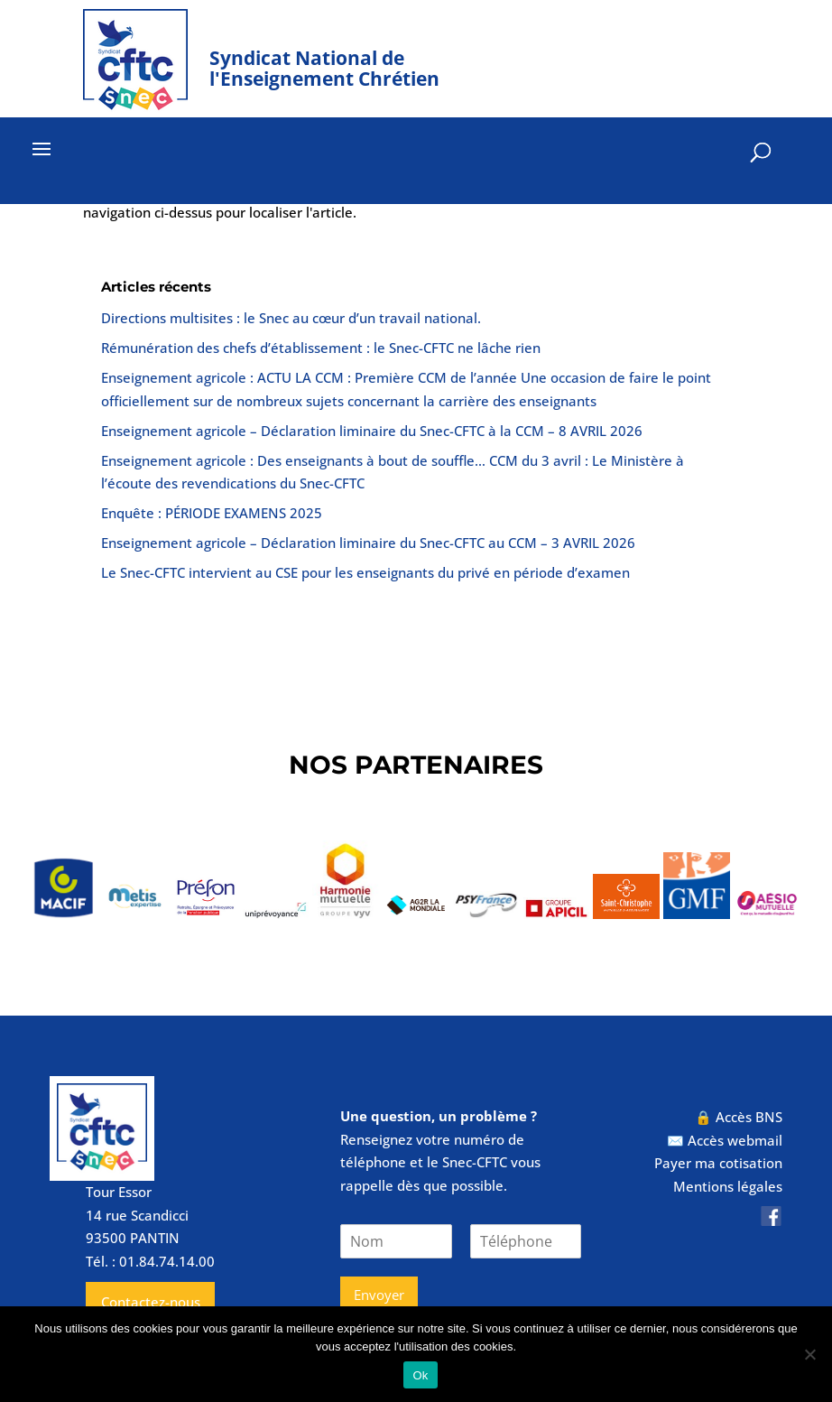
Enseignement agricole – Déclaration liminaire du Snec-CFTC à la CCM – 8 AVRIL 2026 (371, 431)
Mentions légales (727, 1186)
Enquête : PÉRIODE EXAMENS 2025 (211, 513)
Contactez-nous (150, 1302)
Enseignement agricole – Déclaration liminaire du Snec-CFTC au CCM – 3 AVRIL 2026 (368, 543)
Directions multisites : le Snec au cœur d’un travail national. (291, 318)
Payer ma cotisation (718, 1163)
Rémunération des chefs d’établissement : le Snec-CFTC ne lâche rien (321, 348)
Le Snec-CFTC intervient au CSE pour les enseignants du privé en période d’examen (365, 572)
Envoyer (379, 1295)
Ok (420, 1375)
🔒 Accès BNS (738, 1117)
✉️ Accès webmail (724, 1140)
